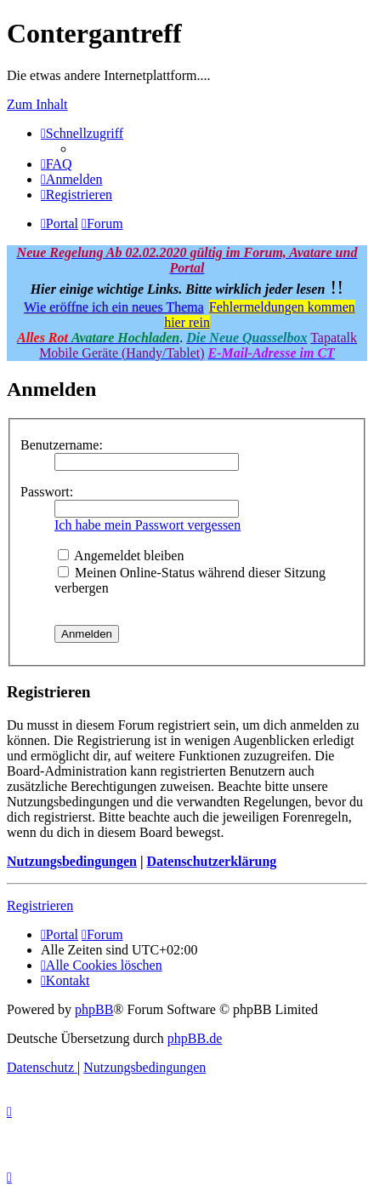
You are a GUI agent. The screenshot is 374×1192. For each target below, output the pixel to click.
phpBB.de (194, 1038)
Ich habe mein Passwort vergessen (147, 525)
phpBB (94, 1009)
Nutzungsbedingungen (72, 861)
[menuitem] (56, 164)
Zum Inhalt (37, 104)
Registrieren (40, 905)
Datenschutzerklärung (211, 861)
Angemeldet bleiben (121, 555)
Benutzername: (61, 445)
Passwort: (46, 491)
